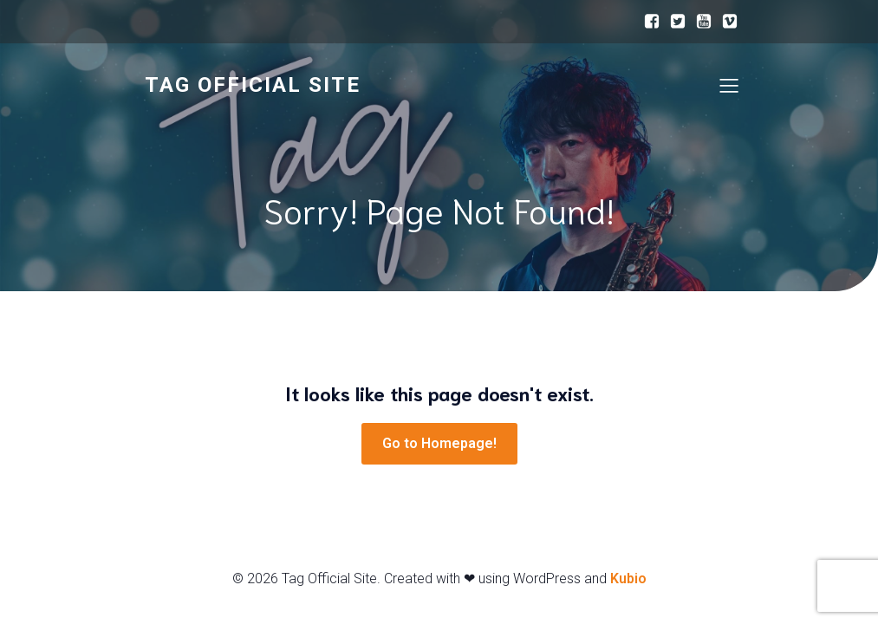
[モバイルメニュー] (730, 85)
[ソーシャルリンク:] (652, 22)
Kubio (628, 578)
